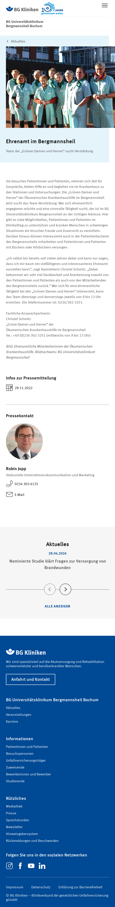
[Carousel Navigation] (57, 584)
